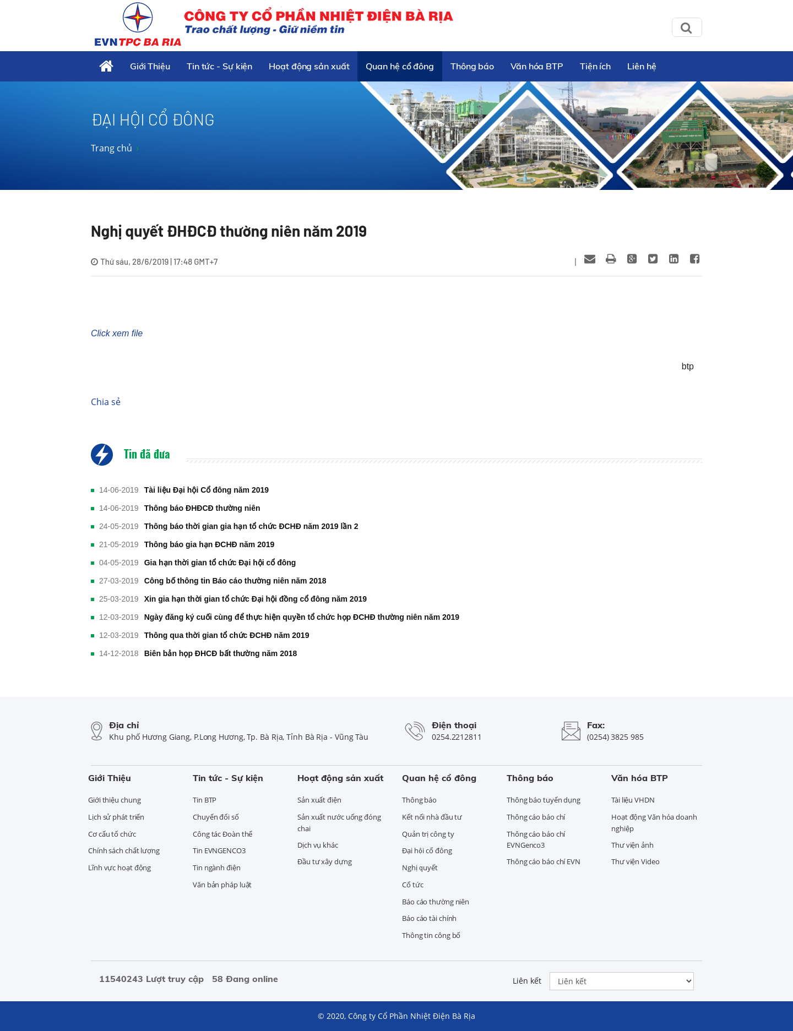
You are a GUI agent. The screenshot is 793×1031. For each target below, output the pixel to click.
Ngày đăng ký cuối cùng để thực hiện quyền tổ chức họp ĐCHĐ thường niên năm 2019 (302, 617)
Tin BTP (204, 800)
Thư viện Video (635, 861)
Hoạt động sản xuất (309, 66)
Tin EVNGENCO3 (219, 850)
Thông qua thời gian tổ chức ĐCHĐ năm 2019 (226, 635)
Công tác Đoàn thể (222, 834)
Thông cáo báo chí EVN (543, 861)
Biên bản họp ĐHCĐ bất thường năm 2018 (220, 653)
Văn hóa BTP (536, 66)
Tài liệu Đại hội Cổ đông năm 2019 (206, 490)
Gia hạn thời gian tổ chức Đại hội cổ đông (220, 562)
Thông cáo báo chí (536, 817)
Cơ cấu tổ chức (112, 834)
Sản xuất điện (319, 800)
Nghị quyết (420, 867)
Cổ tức (412, 885)
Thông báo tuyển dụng (543, 800)
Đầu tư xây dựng (324, 861)
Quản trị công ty (428, 834)
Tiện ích (595, 66)
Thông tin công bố (431, 935)
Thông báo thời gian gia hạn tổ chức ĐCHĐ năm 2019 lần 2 (251, 526)
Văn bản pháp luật (222, 885)
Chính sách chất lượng (124, 850)
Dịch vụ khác (317, 845)
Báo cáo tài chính (429, 918)
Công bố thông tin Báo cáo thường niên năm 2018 (235, 580)
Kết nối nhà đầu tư (432, 817)
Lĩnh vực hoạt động (119, 867)
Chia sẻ (106, 402)
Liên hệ (641, 66)
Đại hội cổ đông (427, 850)
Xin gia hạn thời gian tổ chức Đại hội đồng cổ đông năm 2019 (255, 598)
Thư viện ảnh (632, 845)
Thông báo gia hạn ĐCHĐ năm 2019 (209, 544)
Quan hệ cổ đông (400, 66)
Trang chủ (111, 148)
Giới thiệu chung (114, 800)
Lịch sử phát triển (116, 817)
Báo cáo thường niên (435, 902)
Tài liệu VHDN (633, 800)
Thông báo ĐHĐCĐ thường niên (202, 508)
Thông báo (472, 66)
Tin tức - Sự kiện (219, 66)
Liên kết (527, 980)
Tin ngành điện (217, 867)
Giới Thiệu (150, 66)
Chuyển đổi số (216, 817)
